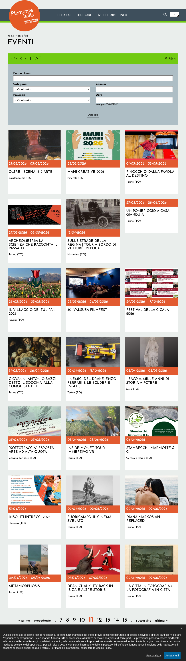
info (123, 15)
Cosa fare (65, 15)
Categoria (20, 84)
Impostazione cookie (128, 641)
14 (116, 620)
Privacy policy (105, 641)
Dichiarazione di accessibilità (77, 641)
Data (99, 95)
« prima (24, 620)
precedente (42, 620)
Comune (101, 84)
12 (99, 620)
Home (11, 36)
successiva (143, 620)
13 (108, 620)
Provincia (19, 95)
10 (82, 620)
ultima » (161, 620)
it (175, 14)
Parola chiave (22, 73)
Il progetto (51, 641)
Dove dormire (105, 15)
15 (124, 620)
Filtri (172, 58)
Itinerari (84, 15)
